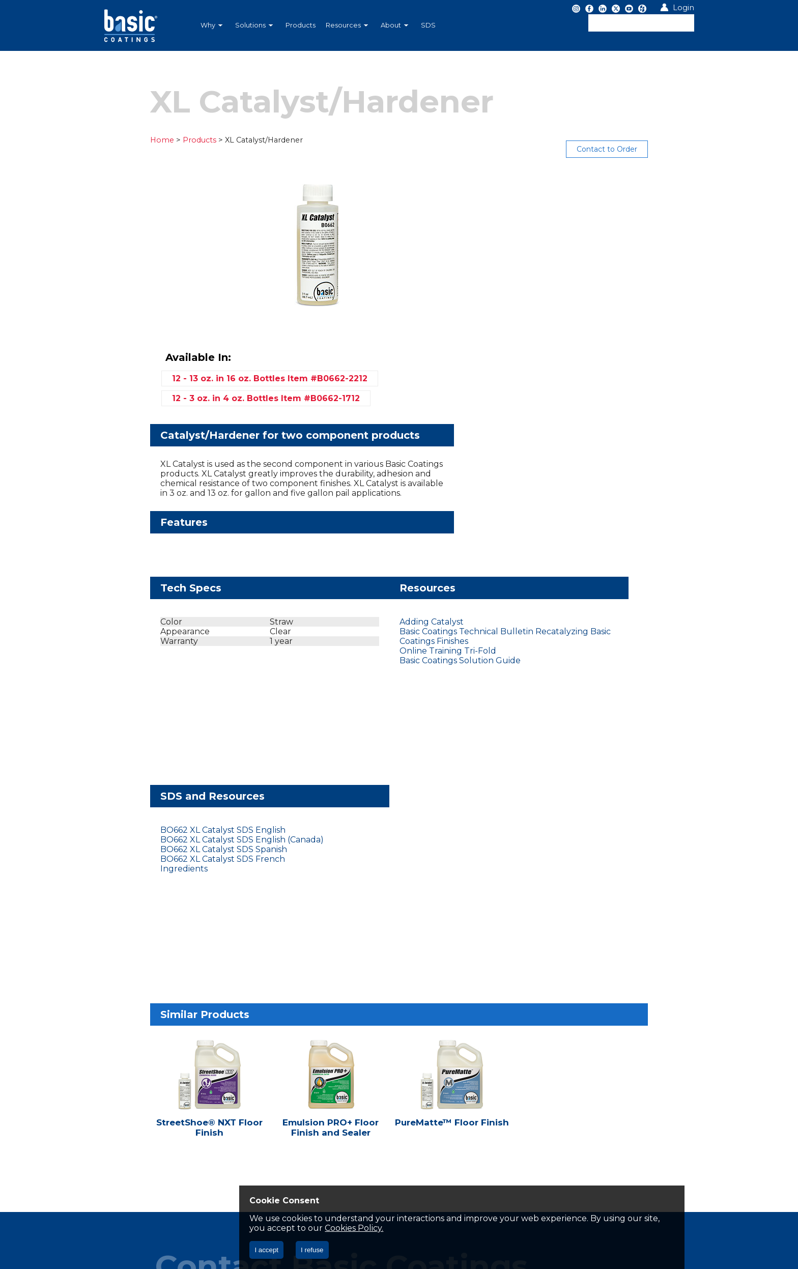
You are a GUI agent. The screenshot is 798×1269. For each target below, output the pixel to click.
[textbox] (641, 23)
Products (301, 25)
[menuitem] (212, 25)
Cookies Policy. (474, 1228)
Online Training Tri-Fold (358, 527)
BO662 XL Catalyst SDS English (571, 498)
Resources (347, 25)
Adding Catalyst (342, 498)
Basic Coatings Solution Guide (370, 537)
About (394, 25)
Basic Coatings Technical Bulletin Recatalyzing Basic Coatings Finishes (383, 512)
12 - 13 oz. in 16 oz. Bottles (566, 205)
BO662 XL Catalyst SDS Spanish (571, 517)
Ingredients (532, 537)
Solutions (254, 25)
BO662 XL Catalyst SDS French (570, 527)
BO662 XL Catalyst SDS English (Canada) (590, 508)
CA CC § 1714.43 (202, 1037)
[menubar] (345, 25)
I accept (266, 1250)
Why (211, 25)
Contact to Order (655, 149)
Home (113, 140)
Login (683, 7)
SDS (428, 25)
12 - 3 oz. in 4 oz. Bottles (563, 225)
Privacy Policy (136, 1037)
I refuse (312, 1250)
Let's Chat (144, 976)
